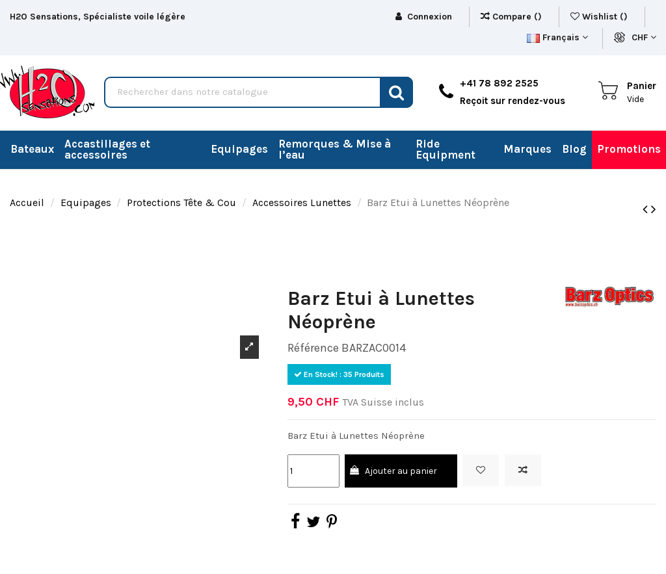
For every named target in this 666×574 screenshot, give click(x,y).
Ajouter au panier (393, 470)
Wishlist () (600, 16)
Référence (313, 347)
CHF (644, 37)
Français (557, 37)
